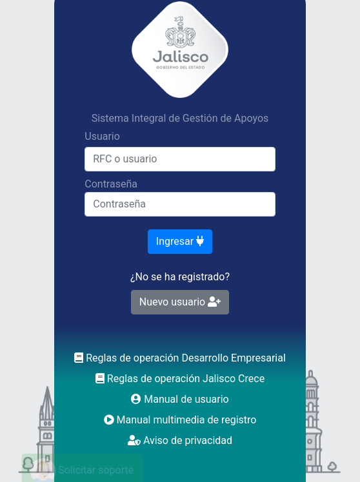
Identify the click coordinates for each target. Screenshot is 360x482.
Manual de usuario (179, 399)
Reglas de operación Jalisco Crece (180, 378)
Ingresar (180, 241)
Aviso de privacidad (180, 440)
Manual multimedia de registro (180, 420)
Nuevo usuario (180, 302)
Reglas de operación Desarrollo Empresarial (180, 358)
